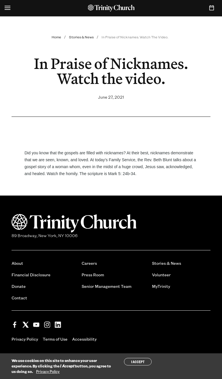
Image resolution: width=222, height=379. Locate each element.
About (17, 263)
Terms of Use (55, 339)
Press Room (93, 274)
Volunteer (161, 274)
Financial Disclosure (31, 274)
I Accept (137, 361)
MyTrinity (161, 286)
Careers (89, 263)
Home (56, 37)
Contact (19, 298)
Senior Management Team (106, 286)
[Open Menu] (7, 8)
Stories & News (81, 37)
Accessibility (84, 339)
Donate (19, 286)
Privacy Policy (25, 339)
